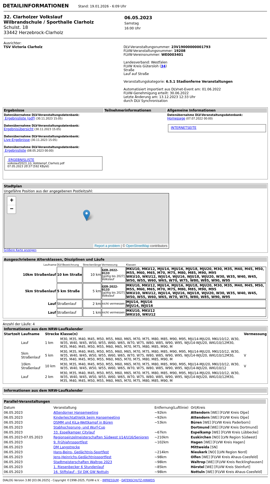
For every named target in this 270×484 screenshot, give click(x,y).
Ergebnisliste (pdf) (19, 118)
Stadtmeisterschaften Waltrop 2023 (83, 462)
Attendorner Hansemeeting (76, 413)
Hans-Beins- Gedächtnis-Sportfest (81, 452)
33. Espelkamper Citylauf (74, 432)
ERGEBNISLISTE (20, 160)
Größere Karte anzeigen (20, 250)
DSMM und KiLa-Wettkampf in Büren (83, 422)
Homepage (176, 118)
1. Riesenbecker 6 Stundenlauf (79, 467)
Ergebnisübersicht (18, 129)
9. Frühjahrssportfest (71, 442)
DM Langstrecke (67, 447)
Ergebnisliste (15, 150)
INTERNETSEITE (183, 128)
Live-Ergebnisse (17, 140)
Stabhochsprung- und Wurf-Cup (79, 427)
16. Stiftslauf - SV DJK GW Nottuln (81, 472)
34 (163, 66)
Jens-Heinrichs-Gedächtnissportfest (82, 457)
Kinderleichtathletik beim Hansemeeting (87, 417)
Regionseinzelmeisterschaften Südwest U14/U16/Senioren (101, 437)
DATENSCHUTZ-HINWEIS (138, 480)
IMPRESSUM (110, 480)
